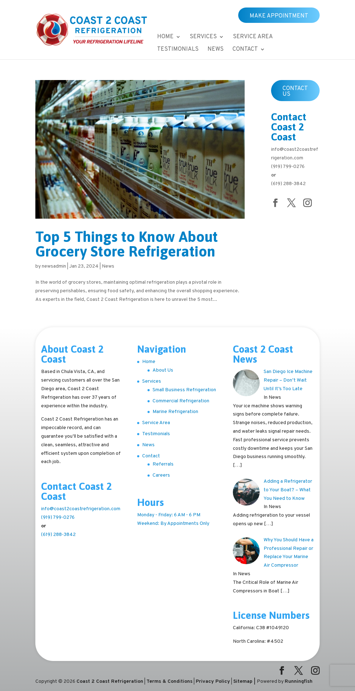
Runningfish (298, 681)
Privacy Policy (213, 681)
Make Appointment (279, 16)
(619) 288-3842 (288, 184)
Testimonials (178, 50)
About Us (162, 370)
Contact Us (295, 91)
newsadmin (54, 266)
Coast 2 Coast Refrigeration (109, 681)
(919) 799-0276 (288, 167)
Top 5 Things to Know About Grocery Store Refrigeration (126, 244)
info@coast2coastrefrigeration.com (80, 509)
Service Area (253, 37)
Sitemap (242, 681)
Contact (245, 50)
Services (203, 37)
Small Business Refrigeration (184, 390)
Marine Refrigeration (175, 412)
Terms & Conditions (169, 681)
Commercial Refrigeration (180, 401)
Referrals (163, 464)
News (216, 50)
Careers (161, 475)
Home (165, 37)
